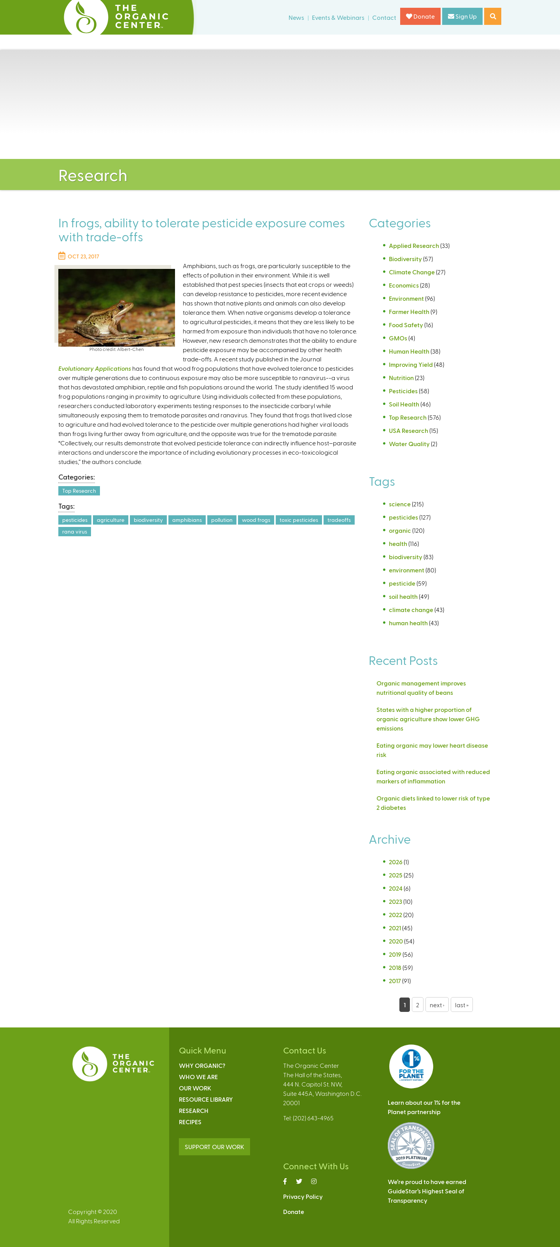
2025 (395, 875)
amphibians (187, 519)
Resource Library (206, 1099)
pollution (222, 519)
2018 (395, 967)
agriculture (110, 519)
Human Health (409, 351)
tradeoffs (339, 519)
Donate (420, 16)
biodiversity (148, 519)
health (398, 543)
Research (193, 1110)
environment (406, 570)
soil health (403, 596)
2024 (395, 888)
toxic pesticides (299, 519)
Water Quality (409, 443)
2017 (395, 980)
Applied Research (414, 245)
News (296, 17)
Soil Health (404, 404)
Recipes (190, 1121)
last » (462, 1004)
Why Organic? (202, 1065)
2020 (396, 941)
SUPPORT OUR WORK (214, 1146)
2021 (395, 927)
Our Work (195, 1088)
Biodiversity (405, 258)
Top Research (79, 490)
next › (437, 1004)
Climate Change (412, 272)
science (400, 504)
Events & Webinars (338, 17)
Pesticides (403, 390)
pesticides (75, 519)
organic (400, 530)
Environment (406, 298)
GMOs (398, 338)
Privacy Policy (303, 1196)
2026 (395, 861)
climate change (411, 609)
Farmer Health (409, 311)
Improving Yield (411, 364)
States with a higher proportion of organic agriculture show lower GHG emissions (428, 719)
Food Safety (406, 324)
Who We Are (198, 1076)
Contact (384, 17)
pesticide (402, 583)
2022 (395, 914)
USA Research (408, 430)
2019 (395, 954)
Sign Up (462, 16)
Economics (404, 285)
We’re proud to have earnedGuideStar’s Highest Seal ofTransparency (427, 1191)
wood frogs (256, 519)
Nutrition (401, 377)
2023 (395, 901)
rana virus (74, 531)
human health (408, 622)
